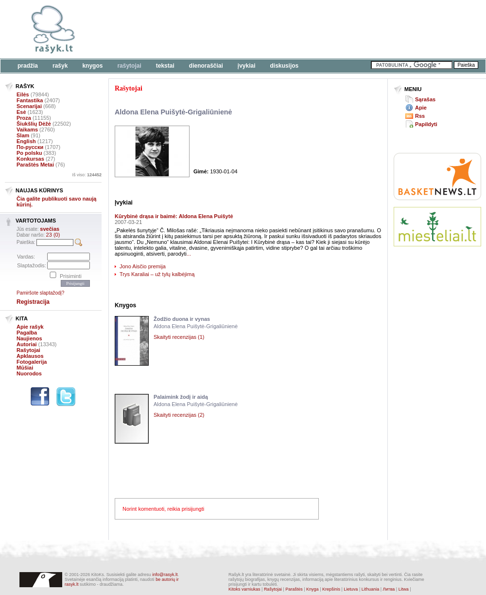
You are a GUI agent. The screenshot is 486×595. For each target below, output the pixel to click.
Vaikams (27, 129)
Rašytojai (129, 65)
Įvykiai (247, 65)
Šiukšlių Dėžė (34, 124)
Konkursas (30, 159)
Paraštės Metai (35, 164)
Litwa (404, 589)
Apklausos (30, 356)
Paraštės (294, 589)
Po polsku (29, 153)
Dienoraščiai (206, 65)
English (26, 141)
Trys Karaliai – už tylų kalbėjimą (157, 274)
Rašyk (60, 65)
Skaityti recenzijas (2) (179, 415)
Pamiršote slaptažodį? (40, 293)
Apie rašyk (30, 327)
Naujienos (29, 338)
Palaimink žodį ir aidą (181, 397)
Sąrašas (425, 99)
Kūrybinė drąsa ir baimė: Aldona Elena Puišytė (174, 216)
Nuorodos (29, 373)
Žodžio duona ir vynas (182, 319)
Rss (420, 116)
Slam (23, 135)
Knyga (312, 589)
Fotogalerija (32, 362)
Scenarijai (29, 106)
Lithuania (371, 589)
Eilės (23, 94)
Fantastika (30, 100)
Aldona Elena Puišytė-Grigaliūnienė (173, 112)
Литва (389, 589)
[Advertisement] (437, 289)
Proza (24, 118)
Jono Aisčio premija (143, 266)
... (189, 254)
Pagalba (27, 332)
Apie (421, 108)
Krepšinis (331, 589)
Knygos (92, 65)
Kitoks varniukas (244, 589)
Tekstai (165, 65)
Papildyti (426, 124)
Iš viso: (87, 174)
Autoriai (27, 344)
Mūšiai (25, 368)
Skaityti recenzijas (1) (179, 337)
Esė (21, 112)
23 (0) (53, 235)
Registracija (33, 301)
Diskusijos (284, 65)
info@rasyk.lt (164, 574)
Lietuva (351, 589)
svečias (49, 229)
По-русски (30, 147)
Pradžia (27, 65)
